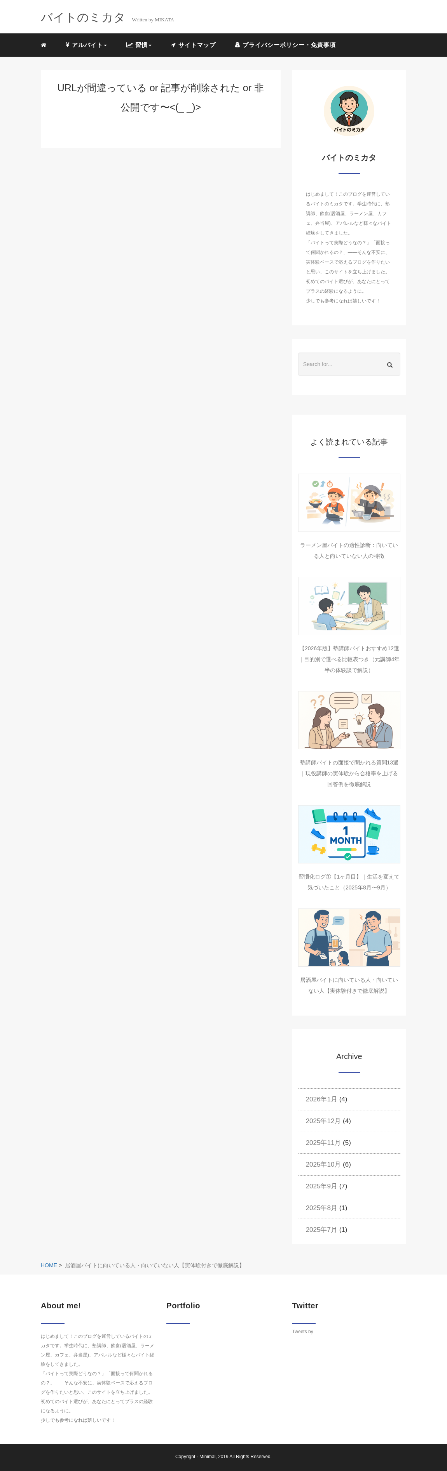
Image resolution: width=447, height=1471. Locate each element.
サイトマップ (193, 45)
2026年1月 (321, 1099)
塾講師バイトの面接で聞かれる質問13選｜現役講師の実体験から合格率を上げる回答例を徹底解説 (349, 773)
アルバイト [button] (86, 45)
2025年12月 (323, 1121)
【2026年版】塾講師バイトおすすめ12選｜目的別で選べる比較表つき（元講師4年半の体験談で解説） (349, 659)
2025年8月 (321, 1208)
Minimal (207, 1456)
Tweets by (302, 1331)
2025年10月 (323, 1164)
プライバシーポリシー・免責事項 (285, 45)
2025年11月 (323, 1142)
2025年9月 (321, 1186)
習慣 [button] (139, 45)
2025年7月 (321, 1229)
